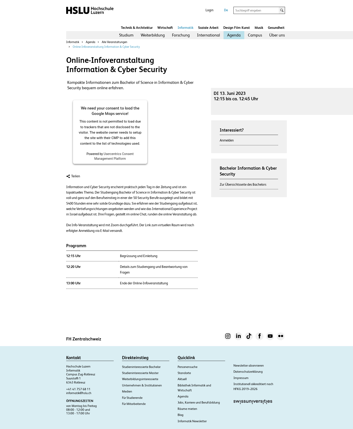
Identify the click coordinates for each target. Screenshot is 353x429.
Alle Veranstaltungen (114, 42)
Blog (180, 415)
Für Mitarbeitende (134, 404)
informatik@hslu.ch (78, 393)
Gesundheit (276, 28)
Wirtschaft (165, 28)
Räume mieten (187, 409)
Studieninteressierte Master (140, 373)
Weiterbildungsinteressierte (140, 379)
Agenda (234, 35)
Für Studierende (132, 397)
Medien (127, 391)
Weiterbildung (153, 35)
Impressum (241, 378)
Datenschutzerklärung (248, 371)
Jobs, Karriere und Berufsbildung (199, 402)
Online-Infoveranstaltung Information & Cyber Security (106, 46)
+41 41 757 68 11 (78, 389)
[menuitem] (126, 35)
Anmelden (227, 140)
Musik (259, 28)
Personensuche (187, 367)
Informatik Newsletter (192, 421)
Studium (126, 35)
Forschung (181, 35)
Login (209, 10)
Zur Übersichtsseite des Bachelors (243, 184)
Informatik (185, 28)
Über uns (277, 35)
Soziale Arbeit (208, 28)
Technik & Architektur (137, 28)
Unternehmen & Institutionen (142, 385)
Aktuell (182, 379)
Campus (255, 35)
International (208, 35)
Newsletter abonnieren (248, 365)
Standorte (184, 373)
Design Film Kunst (236, 28)
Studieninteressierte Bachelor (141, 367)
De (226, 10)
